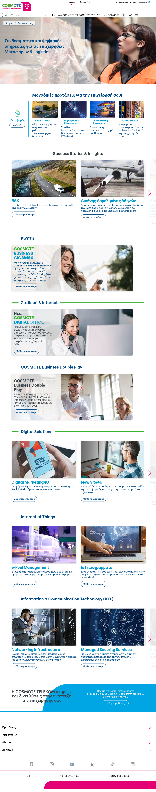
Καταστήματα (121, 2)
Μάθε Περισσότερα (24, 214)
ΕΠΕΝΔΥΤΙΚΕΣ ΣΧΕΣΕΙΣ (118, 776)
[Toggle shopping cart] (132, 14)
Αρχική (10, 23)
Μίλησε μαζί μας (115, 703)
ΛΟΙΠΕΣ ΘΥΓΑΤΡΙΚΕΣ (69, 776)
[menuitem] (31, 764)
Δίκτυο (133, 2)
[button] (123, 15)
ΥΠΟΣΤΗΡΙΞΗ (94, 15)
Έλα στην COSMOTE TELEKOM (68, 15)
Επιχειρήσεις (86, 2)
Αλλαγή (17, 125)
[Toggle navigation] (136, 15)
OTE (28, 776)
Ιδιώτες (71, 2)
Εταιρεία (143, 2)
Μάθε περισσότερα (26, 286)
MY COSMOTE (111, 15)
